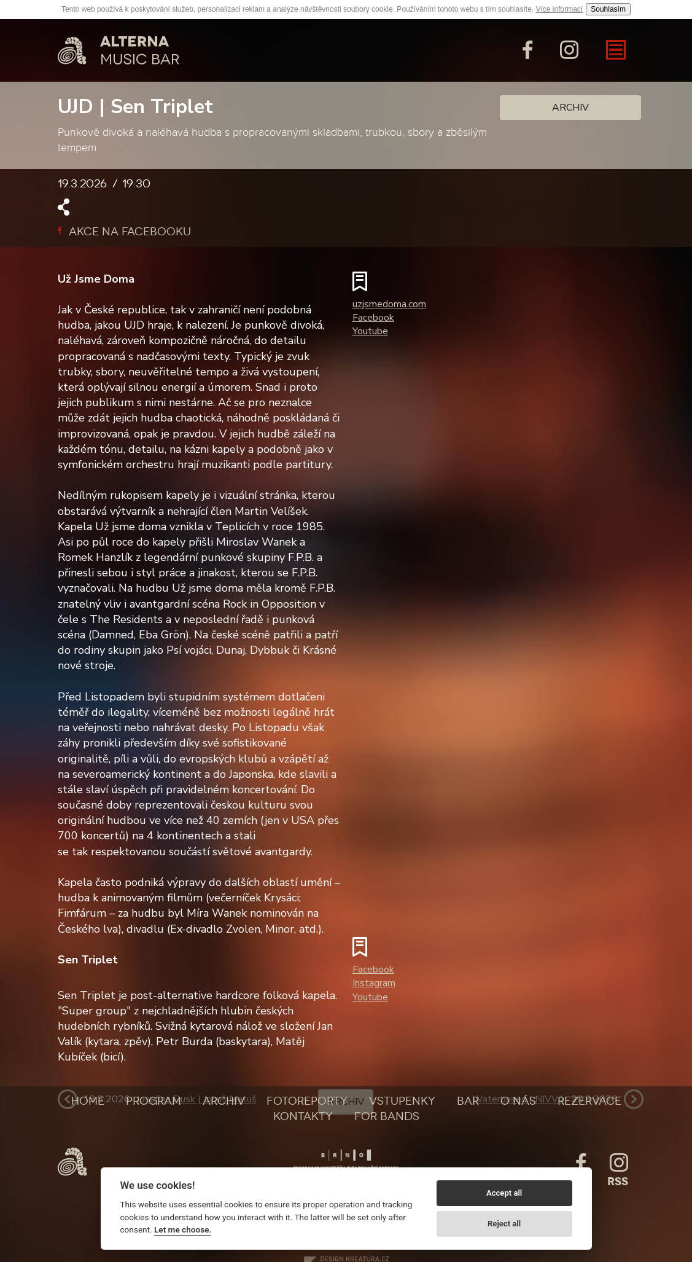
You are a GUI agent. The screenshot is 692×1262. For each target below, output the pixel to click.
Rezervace (589, 1101)
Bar (468, 1101)
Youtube (370, 331)
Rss (617, 1181)
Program (153, 1101)
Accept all (504, 1192)
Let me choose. (182, 1229)
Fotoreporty (307, 1101)
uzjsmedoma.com (389, 304)
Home (87, 1101)
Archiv (570, 107)
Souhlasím (608, 9)
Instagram (373, 983)
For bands (386, 1116)
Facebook (373, 317)
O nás (518, 1101)
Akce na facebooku (124, 231)
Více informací (559, 9)
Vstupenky (402, 1101)
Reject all (504, 1223)
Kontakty (303, 1116)
